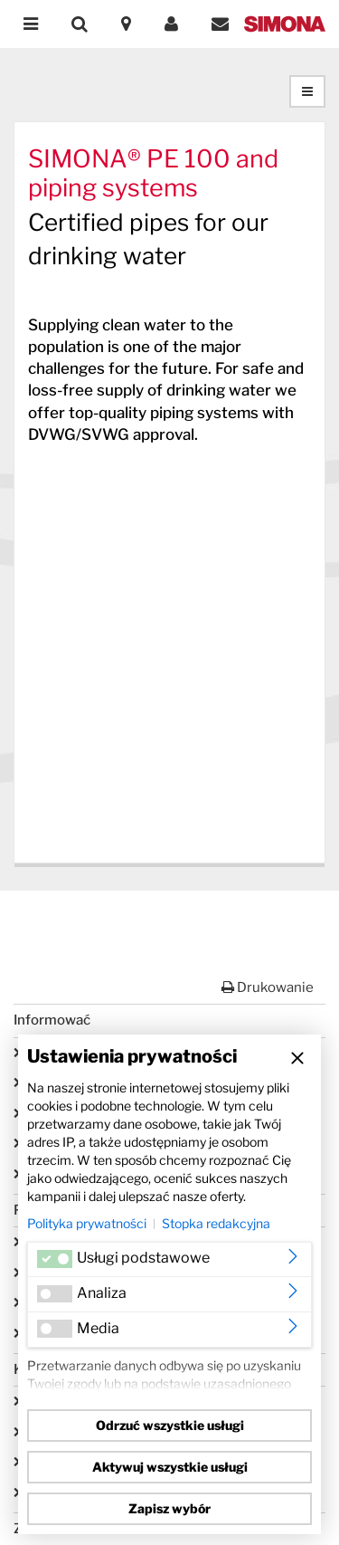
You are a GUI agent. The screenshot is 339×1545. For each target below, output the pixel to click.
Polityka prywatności (86, 1223)
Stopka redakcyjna (216, 1223)
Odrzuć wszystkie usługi (170, 1425)
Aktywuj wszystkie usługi (170, 1466)
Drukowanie (267, 987)
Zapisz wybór (169, 1508)
